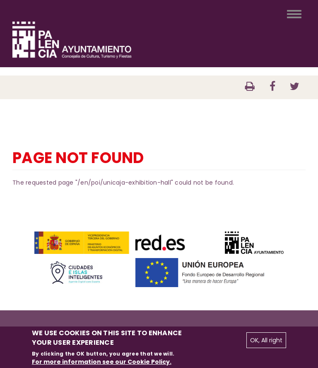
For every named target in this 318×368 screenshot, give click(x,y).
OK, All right (266, 340)
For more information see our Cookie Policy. (101, 362)
